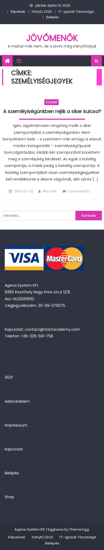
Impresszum (16, 425)
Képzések (18, 11)
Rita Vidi (49, 191)
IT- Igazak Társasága (76, 11)
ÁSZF (9, 377)
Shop (9, 497)
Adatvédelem (17, 401)
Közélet (51, 102)
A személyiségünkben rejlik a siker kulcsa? (52, 111)
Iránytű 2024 (42, 11)
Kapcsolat (14, 449)
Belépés (52, 17)
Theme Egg (79, 529)
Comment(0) (78, 191)
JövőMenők (52, 38)
